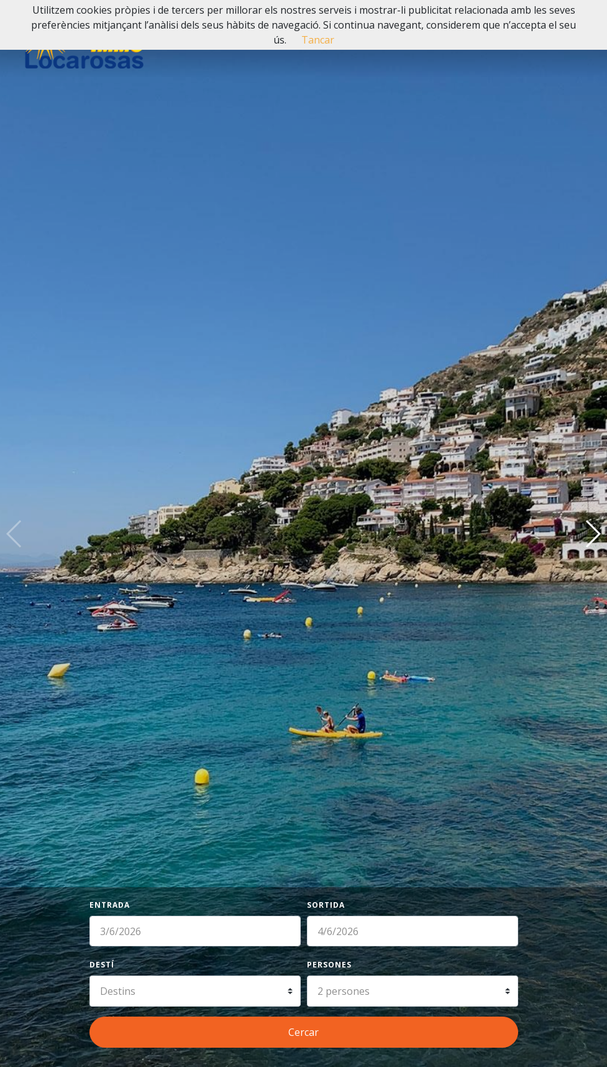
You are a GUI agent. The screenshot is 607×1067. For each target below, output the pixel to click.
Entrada (109, 905)
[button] (592, 533)
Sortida (326, 905)
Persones (329, 964)
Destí (101, 964)
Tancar (317, 40)
